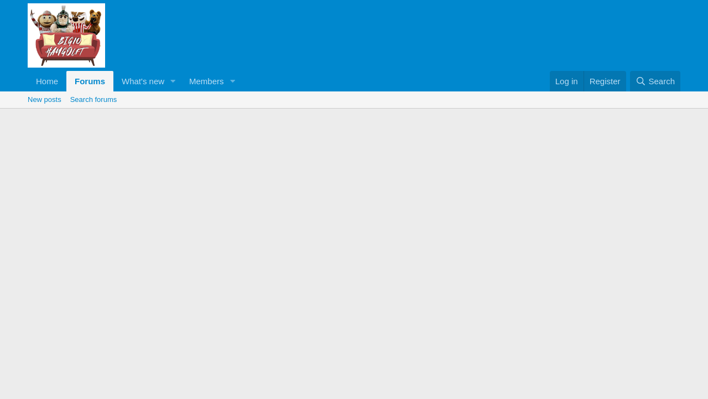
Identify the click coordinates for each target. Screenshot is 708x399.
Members (206, 81)
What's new (143, 81)
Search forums (93, 99)
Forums (90, 81)
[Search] (655, 81)
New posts (44, 99)
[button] (173, 81)
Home (47, 81)
